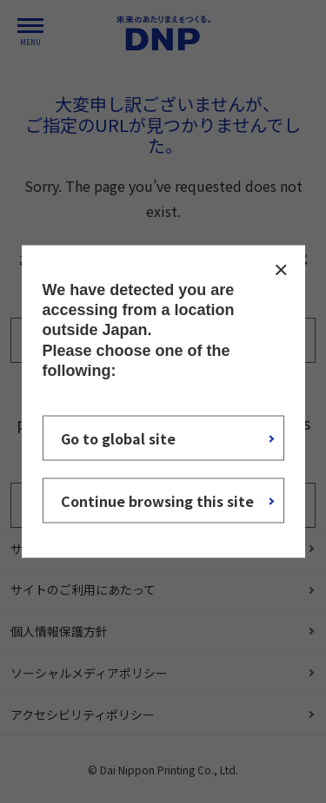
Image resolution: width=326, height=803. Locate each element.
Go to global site (118, 438)
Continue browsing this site (157, 500)
